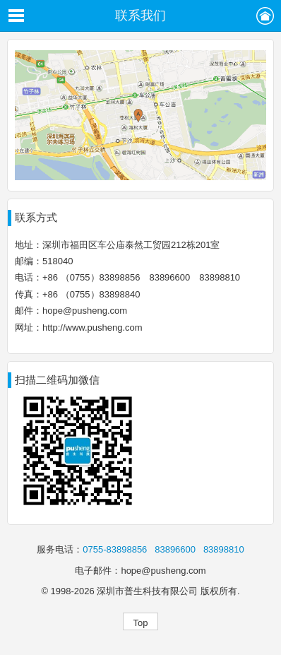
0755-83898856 (115, 549)
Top (140, 623)
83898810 (223, 549)
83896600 (175, 549)
